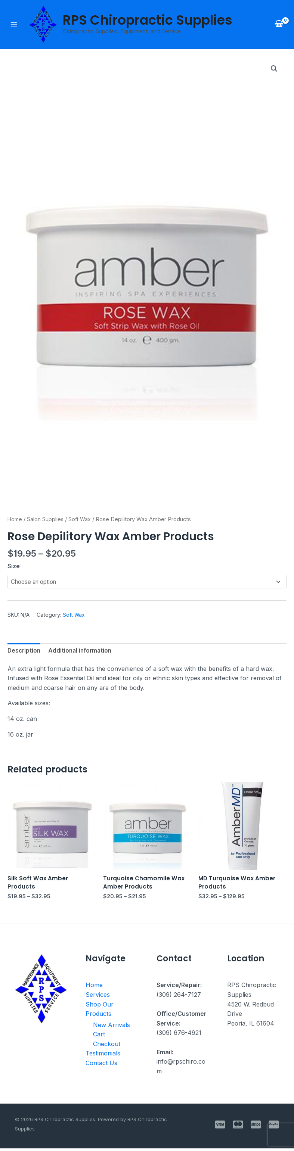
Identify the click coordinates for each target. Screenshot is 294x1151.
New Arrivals (111, 1028)
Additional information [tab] (82, 652)
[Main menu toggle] (14, 24)
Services (98, 998)
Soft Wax (81, 519)
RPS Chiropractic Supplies (147, 20)
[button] (274, 70)
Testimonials (103, 1057)
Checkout (106, 1047)
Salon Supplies (46, 519)
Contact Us (101, 1066)
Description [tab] (24, 652)
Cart (99, 1038)
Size (13, 566)
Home (15, 519)
